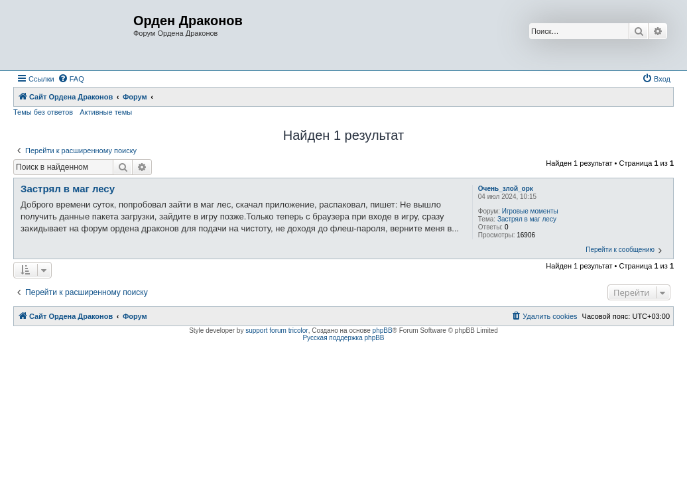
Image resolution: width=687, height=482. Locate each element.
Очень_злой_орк (505, 188)
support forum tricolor (276, 330)
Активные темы (106, 112)
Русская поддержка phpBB (343, 337)
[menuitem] (71, 79)
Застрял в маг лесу (526, 219)
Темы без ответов (43, 112)
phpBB (383, 330)
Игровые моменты (530, 211)
